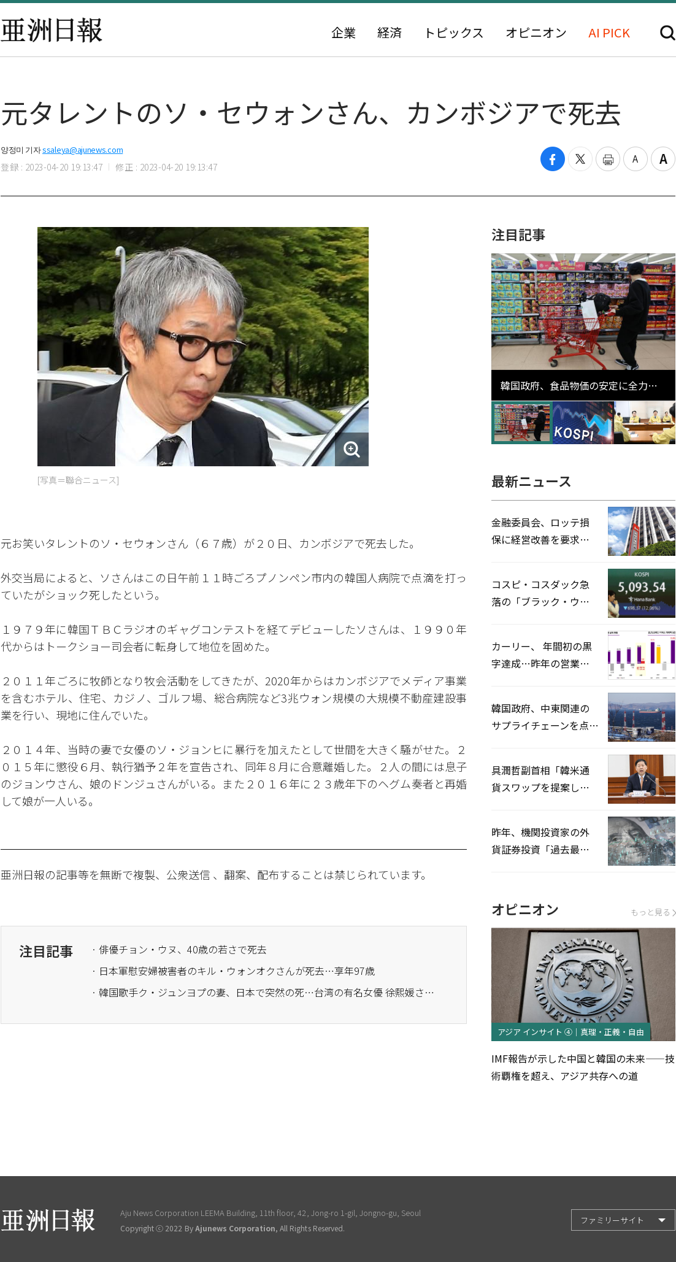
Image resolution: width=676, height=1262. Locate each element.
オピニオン (536, 32)
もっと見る (653, 912)
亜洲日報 (51, 30)
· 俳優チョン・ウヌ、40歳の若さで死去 (179, 949)
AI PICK (609, 32)
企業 (343, 32)
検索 (667, 32)
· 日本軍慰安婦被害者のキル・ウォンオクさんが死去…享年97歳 (233, 970)
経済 (389, 32)
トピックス (453, 32)
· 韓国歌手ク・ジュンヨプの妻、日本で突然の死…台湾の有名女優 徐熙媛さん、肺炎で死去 (263, 992)
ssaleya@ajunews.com (82, 149)
